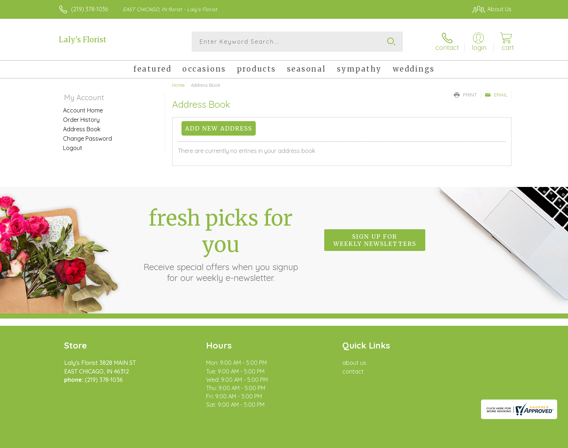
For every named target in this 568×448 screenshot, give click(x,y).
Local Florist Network (447, 440)
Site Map (492, 440)
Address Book (81, 129)
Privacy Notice (395, 440)
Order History (81, 119)
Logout (72, 148)
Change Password (87, 138)
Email (496, 94)
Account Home (83, 110)
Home (178, 85)
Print (465, 94)
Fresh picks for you (220, 244)
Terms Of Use (353, 440)
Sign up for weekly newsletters (374, 240)
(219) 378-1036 (89, 9)
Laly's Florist (82, 39)
